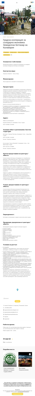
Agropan (6, 316)
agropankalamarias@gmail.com (11, 312)
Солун (4, 36)
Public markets (10, 36)
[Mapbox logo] (6, 298)
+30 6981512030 (8, 307)
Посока (17, 301)
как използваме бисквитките (23, 391)
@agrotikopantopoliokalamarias (11, 314)
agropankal (7, 318)
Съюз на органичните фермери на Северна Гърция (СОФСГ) (9, 370)
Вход (4, 342)
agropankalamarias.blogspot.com (11, 309)
